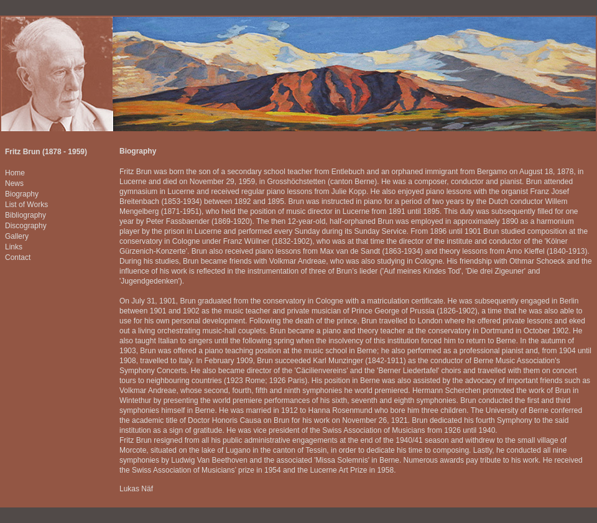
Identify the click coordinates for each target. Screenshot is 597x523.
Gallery (17, 236)
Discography (26, 225)
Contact (17, 257)
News (14, 183)
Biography (22, 194)
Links (13, 247)
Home (15, 173)
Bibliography (25, 215)
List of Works (26, 204)
